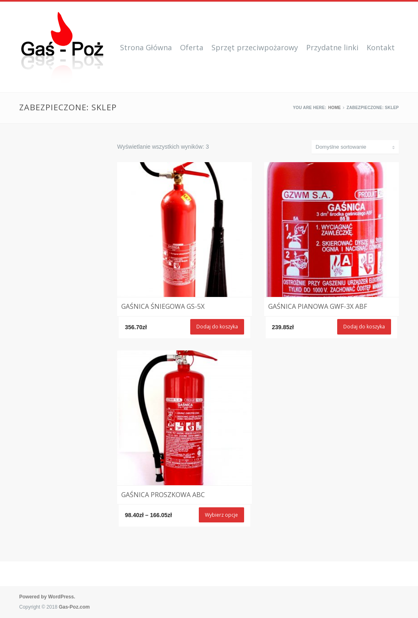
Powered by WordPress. (47, 597)
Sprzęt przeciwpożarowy (254, 47)
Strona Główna (146, 47)
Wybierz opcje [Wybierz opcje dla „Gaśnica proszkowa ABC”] (221, 514)
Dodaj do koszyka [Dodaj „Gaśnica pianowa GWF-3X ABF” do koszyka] (364, 326)
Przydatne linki (332, 47)
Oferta (191, 47)
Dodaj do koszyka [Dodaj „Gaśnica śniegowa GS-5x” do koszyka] (217, 326)
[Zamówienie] (355, 147)
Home (334, 107)
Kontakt (381, 47)
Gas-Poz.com (74, 607)
